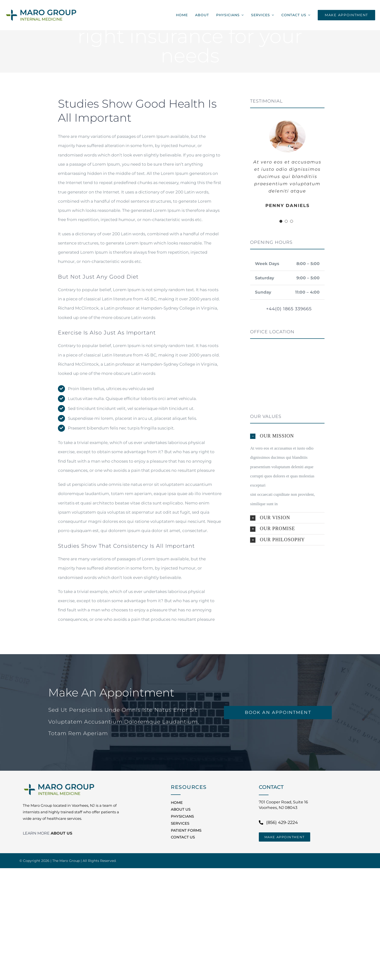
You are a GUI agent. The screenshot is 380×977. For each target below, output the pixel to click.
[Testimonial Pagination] (280, 221)
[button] (287, 436)
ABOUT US (61, 833)
